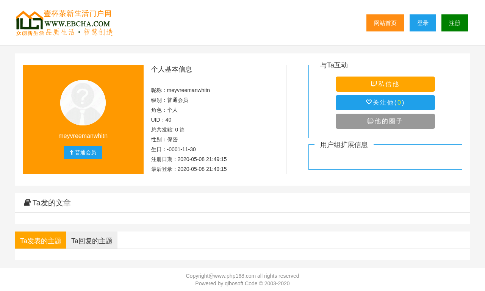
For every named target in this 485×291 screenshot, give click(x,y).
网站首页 (385, 23)
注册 (454, 23)
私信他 (385, 84)
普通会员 (83, 152)
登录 (423, 23)
